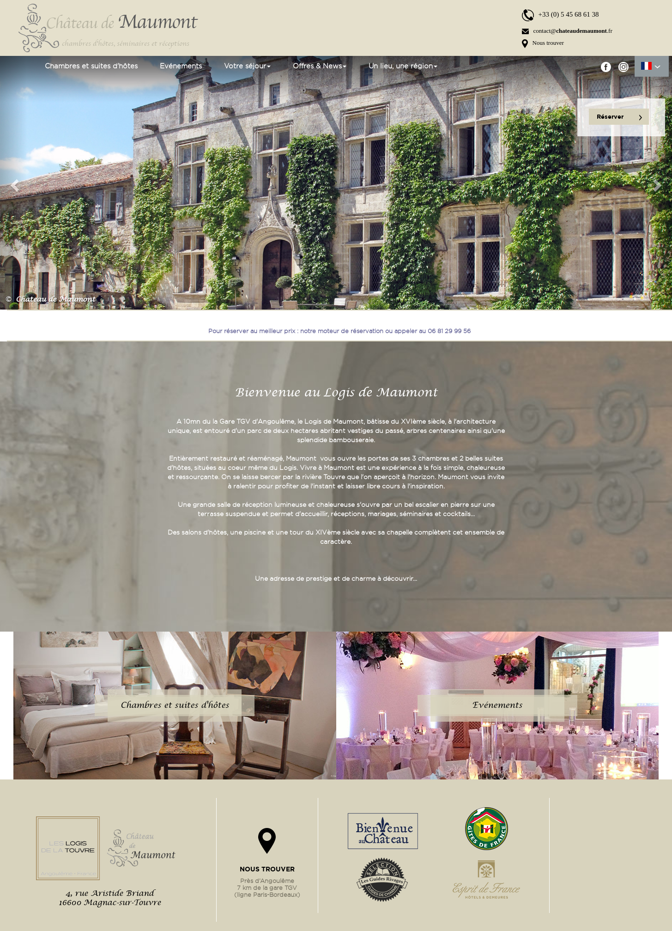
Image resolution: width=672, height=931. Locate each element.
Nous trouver (543, 42)
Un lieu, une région (403, 66)
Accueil (23, 66)
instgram (623, 66)
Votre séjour (247, 66)
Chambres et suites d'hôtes (91, 66)
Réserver (619, 117)
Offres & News (319, 66)
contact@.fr (567, 30)
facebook (606, 66)
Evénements (181, 66)
